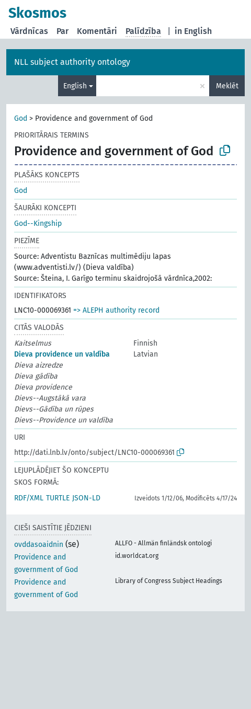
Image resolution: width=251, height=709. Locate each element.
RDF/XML (28, 498)
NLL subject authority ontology (72, 62)
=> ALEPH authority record (116, 310)
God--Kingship (38, 223)
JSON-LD (86, 498)
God (20, 118)
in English (193, 31)
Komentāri (97, 31)
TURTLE (58, 498)
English (75, 86)
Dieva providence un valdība (62, 354)
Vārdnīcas (29, 31)
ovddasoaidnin (38, 544)
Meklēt (227, 86)
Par (62, 31)
